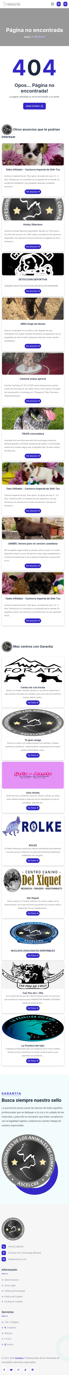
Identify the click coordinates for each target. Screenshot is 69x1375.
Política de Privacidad (13, 1291)
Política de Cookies (12, 1296)
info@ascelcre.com (14, 1259)
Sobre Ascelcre (10, 1280)
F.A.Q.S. (7, 1339)
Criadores (9, 1327)
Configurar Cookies (12, 1301)
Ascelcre (19, 1358)
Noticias (7, 1333)
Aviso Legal (8, 1285)
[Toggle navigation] (52, 4)
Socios (7, 1344)
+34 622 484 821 (13, 1246)
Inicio (27, 36)
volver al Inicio (34, 106)
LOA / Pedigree (10, 1322)
